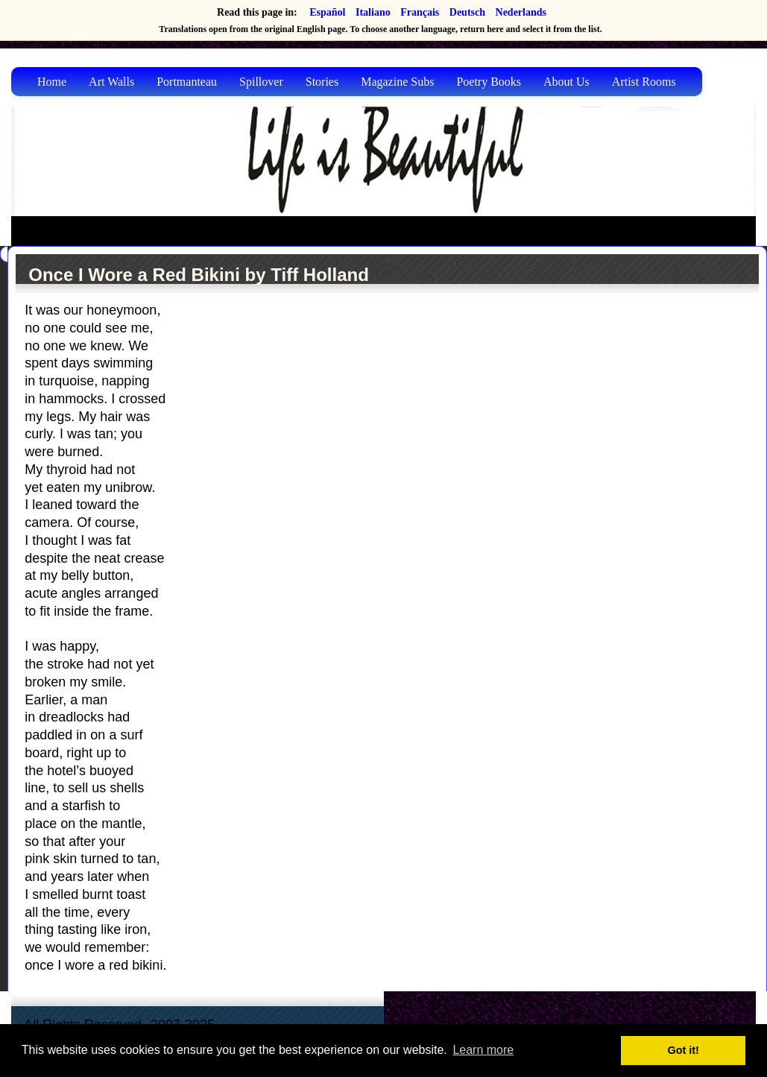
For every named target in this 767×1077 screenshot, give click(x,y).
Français (419, 12)
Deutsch (467, 12)
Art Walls (111, 81)
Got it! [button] (683, 1050)
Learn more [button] (483, 1049)
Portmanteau (187, 81)
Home (51, 81)
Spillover (261, 81)
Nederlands (521, 12)
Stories (322, 81)
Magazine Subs (397, 81)
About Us (566, 81)
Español (327, 12)
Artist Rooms (644, 81)
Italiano (373, 12)
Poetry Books (488, 81)
